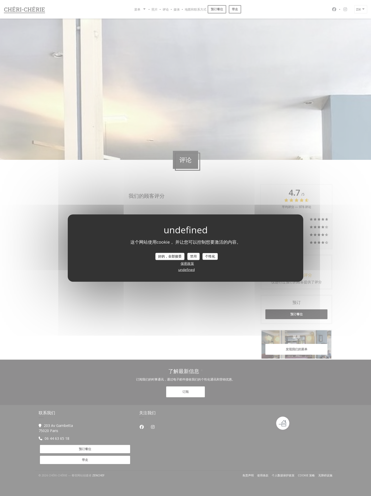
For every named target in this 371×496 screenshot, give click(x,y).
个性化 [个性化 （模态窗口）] (210, 256)
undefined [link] (186, 269)
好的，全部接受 (170, 256)
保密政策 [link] (187, 263)
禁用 (193, 256)
